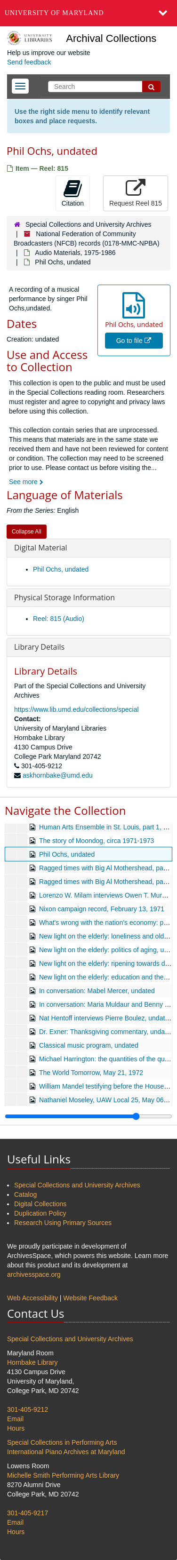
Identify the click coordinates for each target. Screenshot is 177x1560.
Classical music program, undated (88, 1045)
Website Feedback (90, 1298)
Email (15, 1419)
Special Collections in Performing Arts (62, 1442)
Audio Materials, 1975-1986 (75, 252)
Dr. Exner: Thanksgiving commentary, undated (106, 1031)
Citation (73, 193)
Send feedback (29, 62)
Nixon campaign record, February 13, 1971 (101, 909)
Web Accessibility (32, 1298)
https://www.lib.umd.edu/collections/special (76, 709)
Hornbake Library (32, 1362)
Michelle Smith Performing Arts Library (63, 1475)
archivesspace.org (34, 1274)
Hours (15, 1428)
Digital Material (40, 547)
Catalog (25, 1194)
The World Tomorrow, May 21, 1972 (91, 1072)
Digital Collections (40, 1204)
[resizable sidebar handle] (88, 1116)
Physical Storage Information (64, 597)
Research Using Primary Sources (63, 1222)
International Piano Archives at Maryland (66, 1452)
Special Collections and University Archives (88, 224)
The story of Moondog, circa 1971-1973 (96, 840)
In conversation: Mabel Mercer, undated (97, 991)
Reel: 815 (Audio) (58, 618)
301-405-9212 (27, 1409)
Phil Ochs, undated (60, 569)
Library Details (39, 647)
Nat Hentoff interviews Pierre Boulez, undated (105, 1018)
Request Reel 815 (135, 193)
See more (26, 482)
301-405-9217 (27, 1513)
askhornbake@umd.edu (58, 775)
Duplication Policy (40, 1213)
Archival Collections (111, 38)
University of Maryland (54, 12)
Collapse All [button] (26, 531)
